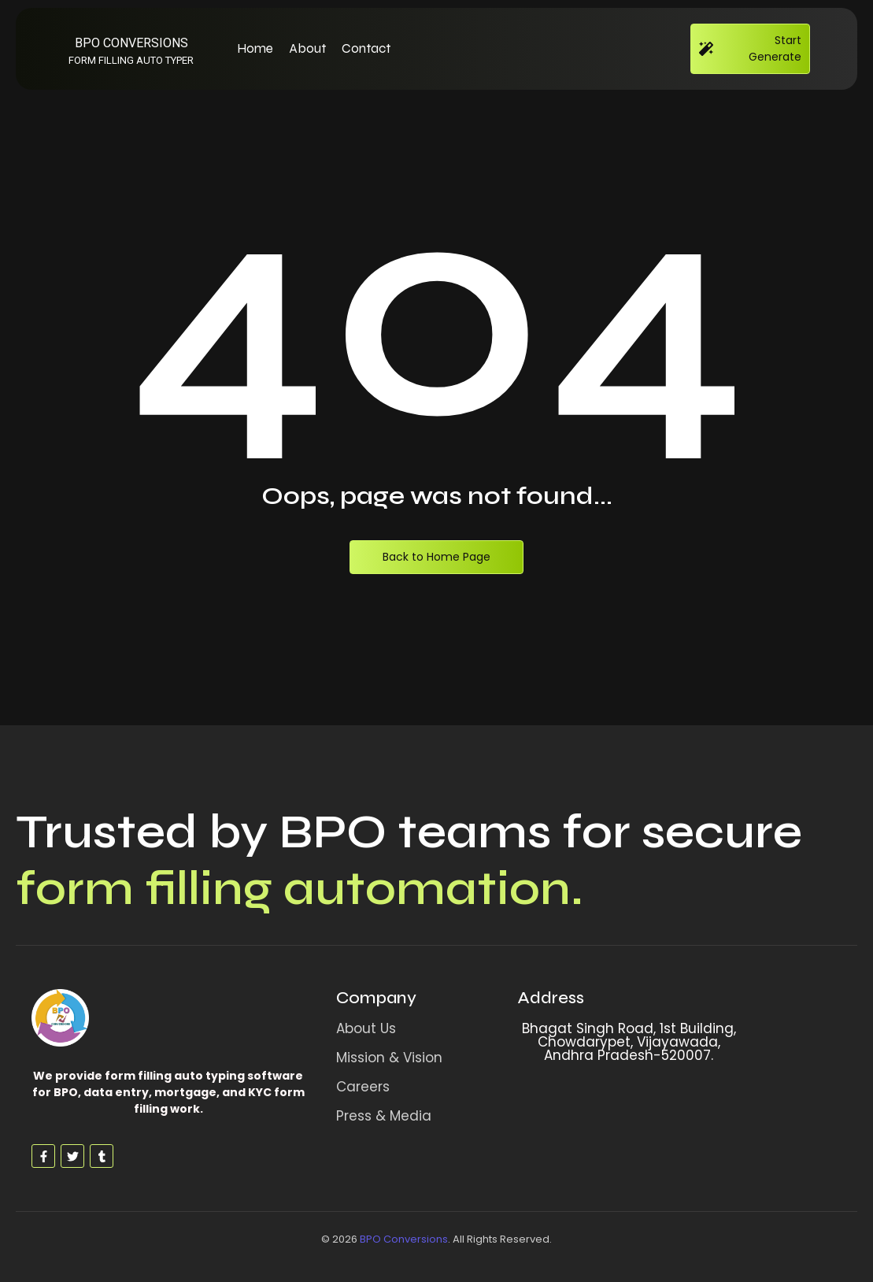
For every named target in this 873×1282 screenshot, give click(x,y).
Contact (366, 48)
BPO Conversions (404, 1239)
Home (255, 48)
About (307, 48)
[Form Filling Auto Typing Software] (60, 1018)
